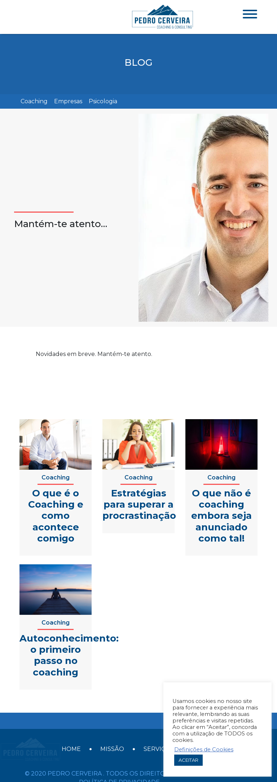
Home (71, 743)
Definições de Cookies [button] (203, 749)
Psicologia (103, 101)
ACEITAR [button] (188, 760)
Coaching (34, 101)
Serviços (158, 743)
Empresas (68, 101)
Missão (112, 743)
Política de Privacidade (119, 771)
